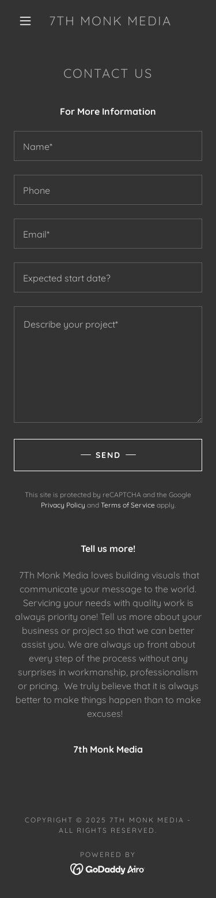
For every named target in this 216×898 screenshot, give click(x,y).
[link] (110, 20)
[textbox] (108, 146)
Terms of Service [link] (128, 505)
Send (108, 455)
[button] (25, 20)
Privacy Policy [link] (63, 505)
